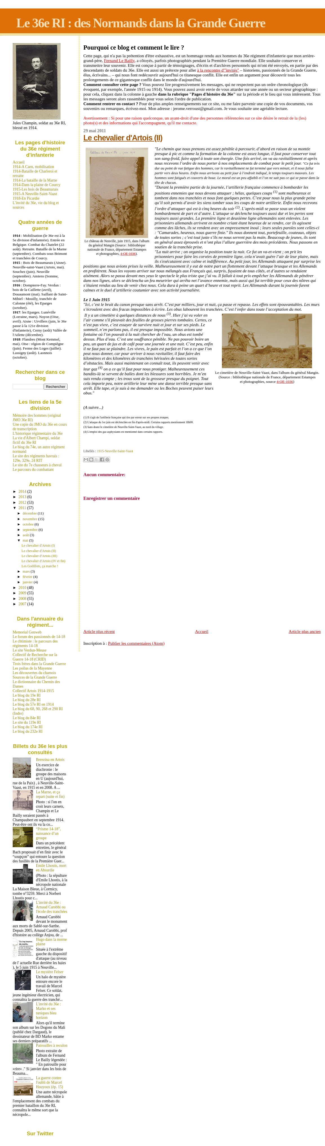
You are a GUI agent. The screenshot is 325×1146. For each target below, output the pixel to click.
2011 (23, 508)
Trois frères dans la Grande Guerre (39, 664)
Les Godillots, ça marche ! (40, 566)
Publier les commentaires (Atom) (136, 643)
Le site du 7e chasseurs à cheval (37, 465)
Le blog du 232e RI (28, 731)
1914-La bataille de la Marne (35, 180)
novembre (30, 519)
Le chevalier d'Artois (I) (38, 545)
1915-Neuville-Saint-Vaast (115, 451)
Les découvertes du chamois (34, 673)
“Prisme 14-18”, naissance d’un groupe (48, 833)
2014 (23, 491)
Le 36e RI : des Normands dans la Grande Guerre (140, 23)
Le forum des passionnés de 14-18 (39, 637)
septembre (31, 529)
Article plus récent (99, 631)
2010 (23, 588)
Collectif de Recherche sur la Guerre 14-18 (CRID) (35, 657)
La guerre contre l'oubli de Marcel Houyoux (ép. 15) (49, 1082)
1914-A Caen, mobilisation (33, 167)
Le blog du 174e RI (28, 727)
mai (26, 540)
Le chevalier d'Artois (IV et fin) (44, 561)
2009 (23, 593)
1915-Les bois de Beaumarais (35, 189)
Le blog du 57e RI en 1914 (33, 704)
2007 (23, 604)
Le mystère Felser (49, 972)
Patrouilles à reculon (52, 1045)
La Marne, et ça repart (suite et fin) (50, 794)
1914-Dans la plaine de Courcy (36, 185)
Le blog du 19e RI (27, 695)
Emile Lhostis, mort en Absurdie (51, 868)
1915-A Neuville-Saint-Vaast (35, 194)
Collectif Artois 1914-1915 (33, 691)
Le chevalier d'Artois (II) (122, 137)
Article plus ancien (305, 631)
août (26, 535)
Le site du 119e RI (27, 722)
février (28, 577)
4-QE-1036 (127, 254)
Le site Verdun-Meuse (29, 650)
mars (27, 571)
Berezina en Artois (50, 760)
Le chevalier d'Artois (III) (39, 556)
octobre (29, 524)
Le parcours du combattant (33, 469)
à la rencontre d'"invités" (218, 70)
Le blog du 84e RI (27, 718)
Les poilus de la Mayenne (32, 668)
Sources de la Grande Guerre (35, 677)
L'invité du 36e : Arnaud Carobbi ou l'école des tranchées (51, 907)
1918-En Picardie (26, 198)
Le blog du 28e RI (27, 700)
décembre (30, 513)
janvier (28, 582)
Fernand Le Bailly (119, 60)
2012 (23, 502)
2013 (23, 497)
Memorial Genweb (27, 632)
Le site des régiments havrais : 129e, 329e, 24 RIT (36, 458)
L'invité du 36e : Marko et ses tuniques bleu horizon (48, 1011)
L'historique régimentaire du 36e (38, 433)
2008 (23, 599)
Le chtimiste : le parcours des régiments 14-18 (35, 643)
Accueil (201, 631)
